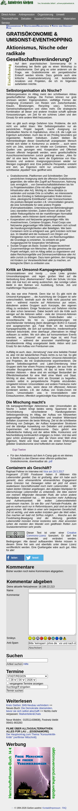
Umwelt (60, 14)
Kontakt (46, 808)
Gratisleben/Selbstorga (36, 25)
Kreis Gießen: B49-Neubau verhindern (27, 705)
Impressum (55, 808)
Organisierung (45, 14)
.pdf (50, 461)
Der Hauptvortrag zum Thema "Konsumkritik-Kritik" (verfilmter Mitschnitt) (31, 736)
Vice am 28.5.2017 (53, 471)
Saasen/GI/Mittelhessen (47, 18)
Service (5, 22)
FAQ (64, 808)
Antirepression (27, 14)
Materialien (70, 18)
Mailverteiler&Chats (30, 714)
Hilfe (26, 664)
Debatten (26, 18)
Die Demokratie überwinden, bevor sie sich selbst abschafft (29, 710)
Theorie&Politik (9, 18)
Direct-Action (8, 14)
